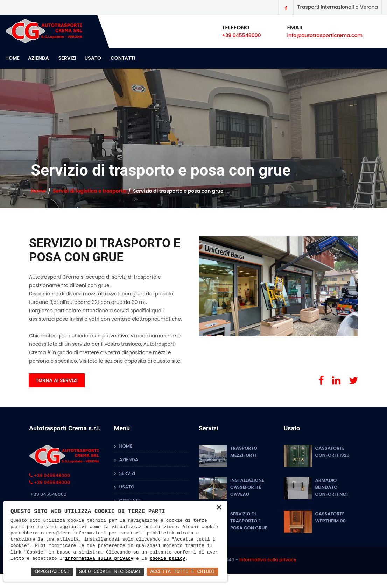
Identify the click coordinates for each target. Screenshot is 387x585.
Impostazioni (52, 571)
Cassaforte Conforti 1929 (332, 451)
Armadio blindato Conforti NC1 (331, 487)
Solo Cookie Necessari (110, 571)
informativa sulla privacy (99, 559)
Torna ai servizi (57, 380)
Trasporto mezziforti (243, 451)
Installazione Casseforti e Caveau (247, 487)
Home (12, 58)
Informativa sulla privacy (267, 559)
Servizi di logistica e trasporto (89, 190)
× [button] (219, 508)
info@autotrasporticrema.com (325, 35)
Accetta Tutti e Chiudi (182, 571)
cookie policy (167, 559)
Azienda (38, 58)
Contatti (123, 58)
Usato (93, 58)
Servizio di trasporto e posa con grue (248, 521)
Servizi (67, 58)
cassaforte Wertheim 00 (330, 517)
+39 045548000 (241, 35)
